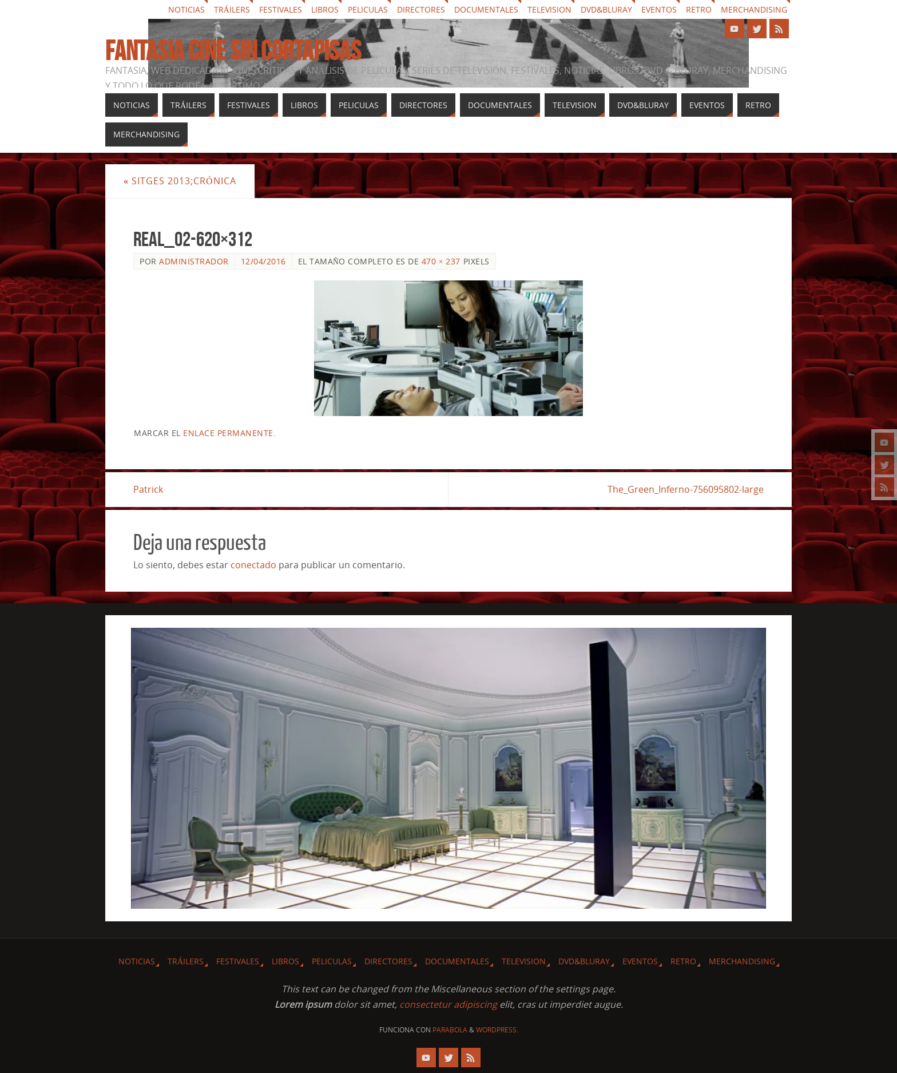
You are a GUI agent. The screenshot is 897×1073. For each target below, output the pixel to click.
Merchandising (754, 9)
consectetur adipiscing (448, 1004)
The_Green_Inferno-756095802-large (686, 489)
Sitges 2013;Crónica (180, 181)
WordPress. (497, 1030)
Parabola (449, 1030)
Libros (325, 9)
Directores (421, 9)
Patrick (148, 489)
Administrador (194, 261)
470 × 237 (441, 261)
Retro (699, 9)
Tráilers (232, 9)
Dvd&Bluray (606, 9)
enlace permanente (228, 432)
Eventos (659, 9)
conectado (253, 565)
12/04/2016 (263, 261)
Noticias (186, 9)
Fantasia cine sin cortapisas (233, 51)
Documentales (486, 9)
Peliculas (368, 9)
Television (549, 9)
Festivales (280, 9)
